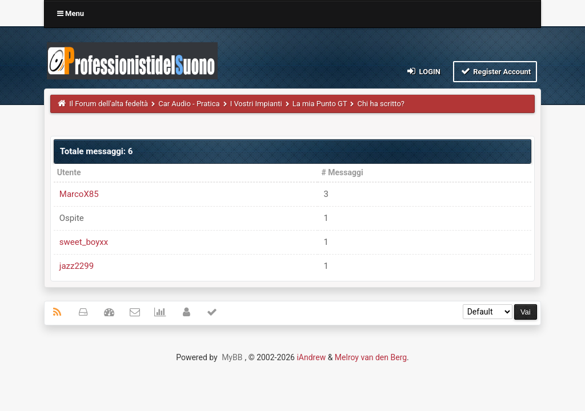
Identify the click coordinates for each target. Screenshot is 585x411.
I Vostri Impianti (256, 103)
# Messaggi (342, 172)
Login (423, 71)
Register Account (495, 71)
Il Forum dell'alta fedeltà (108, 103)
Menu (70, 13)
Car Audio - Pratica (188, 103)
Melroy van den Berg (371, 357)
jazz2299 (76, 266)
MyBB (232, 357)
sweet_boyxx (83, 242)
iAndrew (311, 357)
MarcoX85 (79, 194)
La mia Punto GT (319, 103)
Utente (69, 172)
